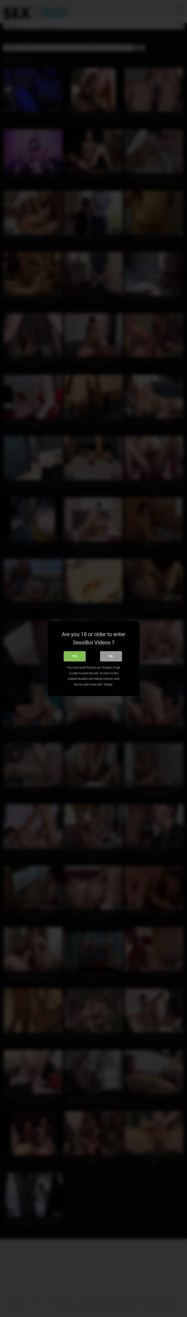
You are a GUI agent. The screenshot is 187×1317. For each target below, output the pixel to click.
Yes (74, 656)
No (111, 656)
